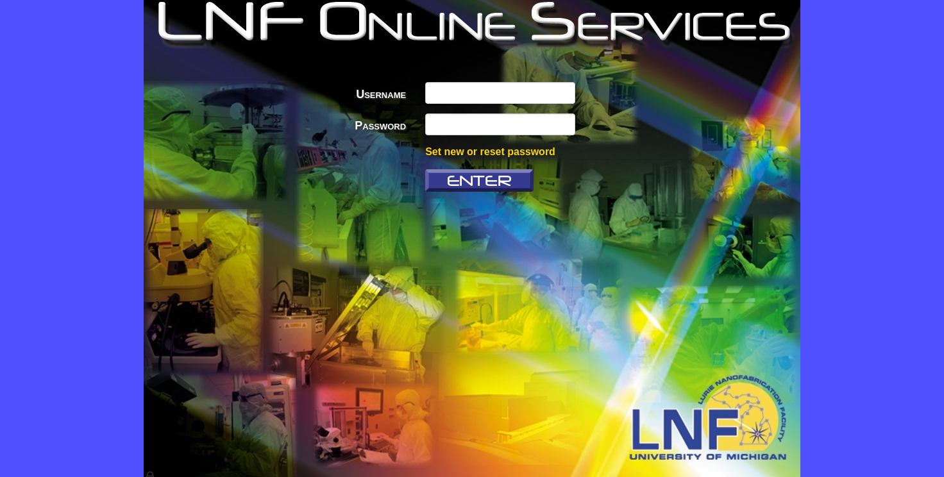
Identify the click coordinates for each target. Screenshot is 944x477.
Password (380, 125)
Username (381, 94)
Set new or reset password (490, 151)
